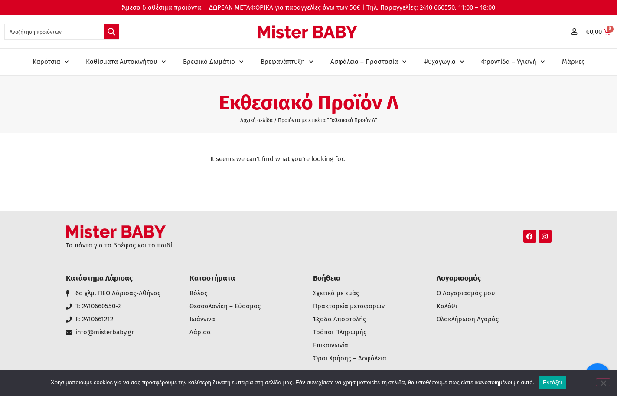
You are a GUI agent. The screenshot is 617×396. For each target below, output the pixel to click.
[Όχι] (603, 382)
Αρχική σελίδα (256, 120)
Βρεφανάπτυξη (287, 62)
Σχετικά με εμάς (336, 293)
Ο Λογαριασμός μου (466, 293)
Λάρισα (200, 332)
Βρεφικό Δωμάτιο (213, 62)
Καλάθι (447, 306)
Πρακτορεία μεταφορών (349, 306)
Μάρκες (573, 62)
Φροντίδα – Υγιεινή (513, 62)
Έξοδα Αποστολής (339, 319)
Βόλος (198, 293)
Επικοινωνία (330, 345)
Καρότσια (51, 62)
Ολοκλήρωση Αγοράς (468, 319)
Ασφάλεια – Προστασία (368, 62)
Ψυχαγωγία (444, 62)
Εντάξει (552, 382)
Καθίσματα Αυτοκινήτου (126, 62)
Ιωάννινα (202, 319)
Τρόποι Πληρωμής (339, 332)
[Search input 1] (55, 32)
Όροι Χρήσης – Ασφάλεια (349, 358)
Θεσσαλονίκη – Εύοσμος (225, 306)
